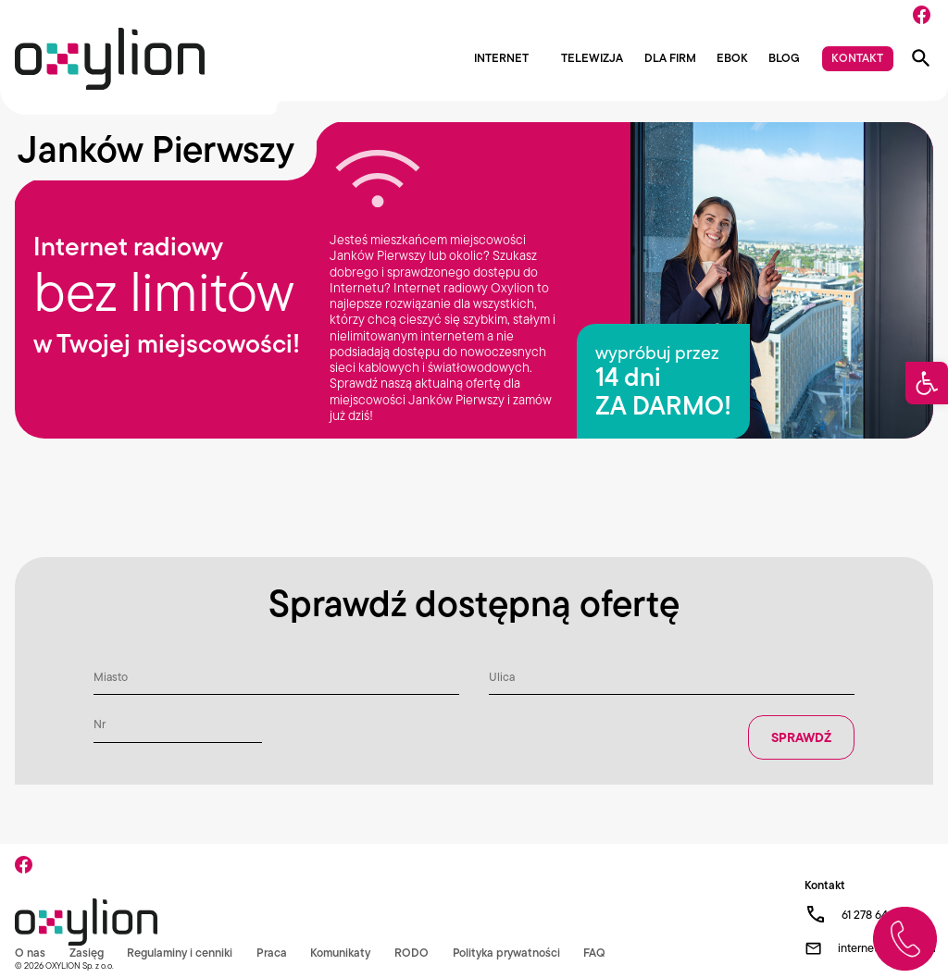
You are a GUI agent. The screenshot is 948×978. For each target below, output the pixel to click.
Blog (784, 59)
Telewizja (592, 59)
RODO (413, 952)
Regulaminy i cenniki (180, 952)
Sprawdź (801, 737)
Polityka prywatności (508, 952)
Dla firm (670, 59)
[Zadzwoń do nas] (905, 939)
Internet (501, 59)
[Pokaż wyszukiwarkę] (921, 58)
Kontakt (857, 58)
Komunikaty (341, 952)
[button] (926, 383)
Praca (272, 952)
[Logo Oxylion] (110, 59)
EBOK (732, 59)
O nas (30, 952)
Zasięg (86, 952)
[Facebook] (921, 15)
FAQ (596, 952)
